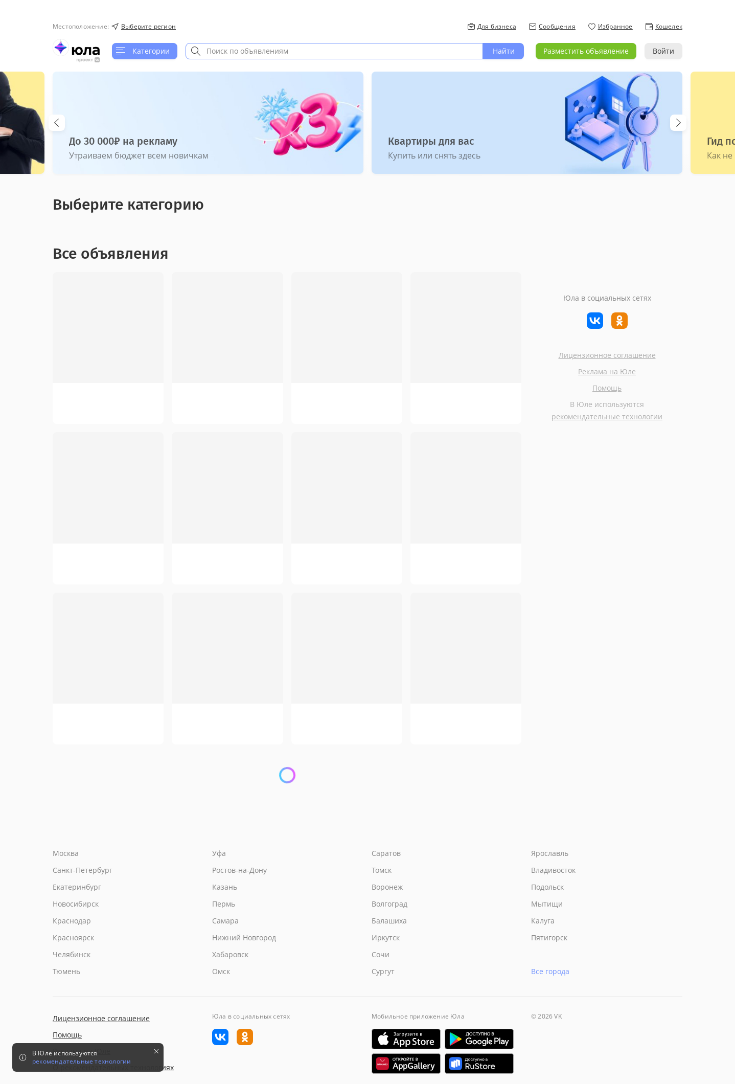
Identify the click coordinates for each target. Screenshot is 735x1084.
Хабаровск (230, 954)
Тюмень (66, 971)
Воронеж (387, 887)
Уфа (219, 853)
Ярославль (549, 853)
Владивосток (553, 870)
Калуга (543, 920)
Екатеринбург (77, 887)
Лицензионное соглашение (607, 355)
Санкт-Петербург (82, 870)
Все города (550, 971)
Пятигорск (549, 937)
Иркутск (386, 937)
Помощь (607, 388)
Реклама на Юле (607, 371)
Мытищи (547, 904)
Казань (224, 887)
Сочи (380, 954)
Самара (225, 920)
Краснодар (72, 920)
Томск (382, 870)
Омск (221, 971)
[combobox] (334, 51)
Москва (66, 853)
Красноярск (73, 937)
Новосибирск (76, 904)
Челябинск (71, 954)
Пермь (223, 904)
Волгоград (389, 904)
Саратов (386, 853)
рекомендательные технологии (607, 416)
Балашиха (389, 920)
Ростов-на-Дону (239, 870)
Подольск (547, 887)
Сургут (383, 971)
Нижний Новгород (244, 937)
